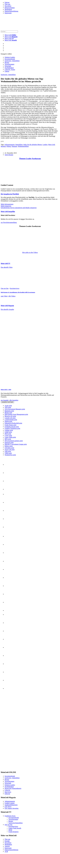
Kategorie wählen (6, 54)
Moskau (3, 146)
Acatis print (8, 405)
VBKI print (8, 453)
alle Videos (12, 296)
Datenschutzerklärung (11, 11)
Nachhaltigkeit (9, 68)
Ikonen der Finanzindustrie (13, 788)
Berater (7, 62)
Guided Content (9, 803)
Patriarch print (9, 442)
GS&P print (8, 432)
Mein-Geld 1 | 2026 (6, 389)
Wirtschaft (8, 66)
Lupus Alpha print (10, 437)
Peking (9, 146)
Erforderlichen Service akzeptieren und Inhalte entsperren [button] (19, 208)
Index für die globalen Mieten (32, 144)
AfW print (8, 407)
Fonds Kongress (14, 832)
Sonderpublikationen (11, 805)
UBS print (8, 451)
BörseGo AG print (10, 416)
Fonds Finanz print (10, 425)
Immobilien (19, 144)
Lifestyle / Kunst (10, 69)
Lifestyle (7, 790)
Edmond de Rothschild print (13, 423)
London (45, 144)
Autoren (7, 846)
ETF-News (8, 806)
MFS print (8, 439)
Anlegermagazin (9, 144)
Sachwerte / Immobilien (12, 61)
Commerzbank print (11, 419)
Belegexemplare (10, 8)
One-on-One (5, 288)
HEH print (8, 434)
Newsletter (8, 6)
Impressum (8, 13)
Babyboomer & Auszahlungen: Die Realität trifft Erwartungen (18, 292)
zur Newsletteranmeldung (9, 222)
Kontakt (7, 841)
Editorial (7, 793)
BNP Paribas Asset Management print (16, 414)
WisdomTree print (10, 455)
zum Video (4, 296)
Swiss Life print (9, 449)
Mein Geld (11, 37)
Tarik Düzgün (9, 155)
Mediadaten (8, 9)
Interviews (8, 792)
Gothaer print (9, 430)
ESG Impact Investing (11, 808)
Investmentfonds (10, 59)
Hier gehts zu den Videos (30, 252)
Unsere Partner (7, 402)
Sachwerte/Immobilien (16, 823)
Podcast (7, 2)
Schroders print (9, 448)
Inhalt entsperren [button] (6, 206)
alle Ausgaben (14, 400)
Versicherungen (9, 64)
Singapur (14, 146)
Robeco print (9, 446)
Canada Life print (10, 418)
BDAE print (8, 412)
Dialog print (8, 421)
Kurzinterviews (14, 288)
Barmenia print (9, 411)
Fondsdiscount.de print (12, 426)
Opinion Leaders (10, 57)
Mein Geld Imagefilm (8, 211)
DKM (10, 830)
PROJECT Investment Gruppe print (16, 444)
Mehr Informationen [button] (7, 204)
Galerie (7, 71)
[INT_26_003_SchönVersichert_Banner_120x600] (8, 768)
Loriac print (8, 435)
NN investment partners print (14, 441)
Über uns (7, 4)
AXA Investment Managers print (15, 409)
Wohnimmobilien (23, 146)
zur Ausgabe (5, 400)
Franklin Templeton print (12, 428)
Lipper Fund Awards (15, 828)
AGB (6, 851)
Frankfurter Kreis (10, 816)
